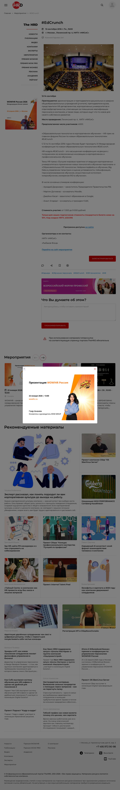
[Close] (95, 369)
